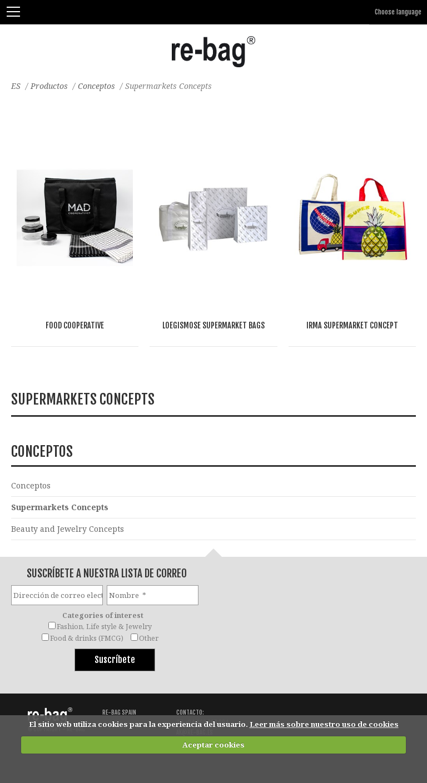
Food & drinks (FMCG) (86, 638)
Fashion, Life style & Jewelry (104, 626)
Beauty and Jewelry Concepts (67, 528)
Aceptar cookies (213, 745)
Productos (49, 86)
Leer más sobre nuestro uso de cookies (324, 724)
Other (148, 638)
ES (16, 86)
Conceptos (96, 86)
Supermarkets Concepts (59, 507)
